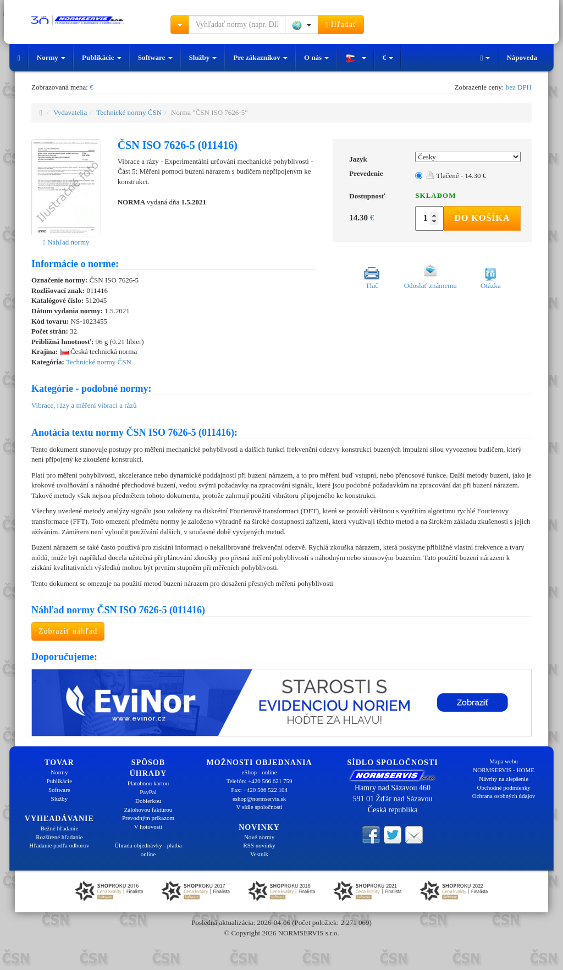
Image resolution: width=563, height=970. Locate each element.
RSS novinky (259, 845)
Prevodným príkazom (148, 817)
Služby (203, 57)
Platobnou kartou (148, 783)
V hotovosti (148, 826)
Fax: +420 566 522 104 (259, 789)
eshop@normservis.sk (259, 798)
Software (155, 57)
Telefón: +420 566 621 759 (259, 781)
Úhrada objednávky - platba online (147, 849)
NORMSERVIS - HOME (503, 770)
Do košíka (482, 218)
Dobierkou (148, 800)
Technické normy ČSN (129, 112)
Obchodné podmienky (503, 787)
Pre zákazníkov (260, 57)
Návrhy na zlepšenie (503, 778)
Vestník (259, 854)
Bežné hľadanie (59, 828)
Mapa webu (503, 761)
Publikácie (102, 57)
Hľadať (341, 24)
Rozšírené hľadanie (59, 837)
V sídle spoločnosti (259, 806)
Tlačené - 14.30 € (456, 175)
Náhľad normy (66, 242)
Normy (51, 57)
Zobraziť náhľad (67, 631)
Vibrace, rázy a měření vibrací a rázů (84, 405)
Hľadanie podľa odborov (59, 845)
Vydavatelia (70, 112)
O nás (316, 57)
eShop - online (259, 772)
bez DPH (519, 87)
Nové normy (259, 837)
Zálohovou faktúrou (148, 809)
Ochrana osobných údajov (504, 795)
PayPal (148, 792)
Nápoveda (521, 57)
